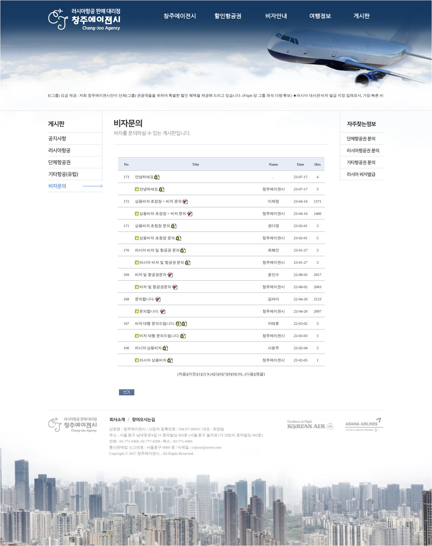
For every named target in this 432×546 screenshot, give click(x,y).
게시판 (361, 16)
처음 (182, 374)
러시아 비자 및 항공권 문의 (157, 250)
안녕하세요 (144, 177)
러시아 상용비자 (148, 348)
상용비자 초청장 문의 (153, 226)
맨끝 (259, 374)
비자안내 (276, 16)
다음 (250, 374)
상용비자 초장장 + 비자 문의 (158, 201)
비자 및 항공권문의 (151, 274)
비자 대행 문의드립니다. (155, 323)
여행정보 (320, 16)
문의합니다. (145, 299)
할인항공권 (227, 16)
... (243, 374)
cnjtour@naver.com (206, 447)
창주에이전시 (179, 16)
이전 (192, 374)
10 (239, 374)
